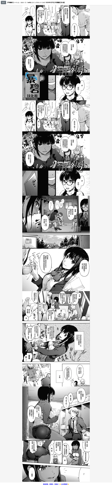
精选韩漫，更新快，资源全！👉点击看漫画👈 (56, 484)
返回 (3, 2)
